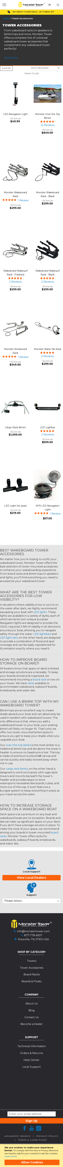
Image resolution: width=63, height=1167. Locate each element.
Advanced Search (18, 1136)
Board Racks (32, 974)
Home (6, 18)
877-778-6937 (33, 935)
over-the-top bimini (18, 745)
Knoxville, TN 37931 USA (33, 939)
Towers (31, 960)
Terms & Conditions (32, 1140)
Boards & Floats (31, 981)
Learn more (11, 1156)
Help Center (31, 1060)
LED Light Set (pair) (15, 505)
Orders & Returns (31, 1053)
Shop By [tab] (6, 68)
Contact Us (31, 1017)
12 (47, 125)
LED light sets (9, 637)
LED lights (40, 612)
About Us (31, 1003)
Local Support (31, 1066)
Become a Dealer (31, 1024)
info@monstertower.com (33, 931)
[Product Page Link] (15, 94)
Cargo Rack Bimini (15, 427)
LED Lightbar (47, 427)
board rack (39, 679)
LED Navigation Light (15, 114)
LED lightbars (42, 634)
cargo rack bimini (17, 768)
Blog (32, 1010)
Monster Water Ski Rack (47, 349)
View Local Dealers (31, 877)
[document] (32, 1155)
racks (31, 683)
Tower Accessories (31, 967)
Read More (11, 57)
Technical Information (31, 1046)
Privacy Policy (47, 1136)
